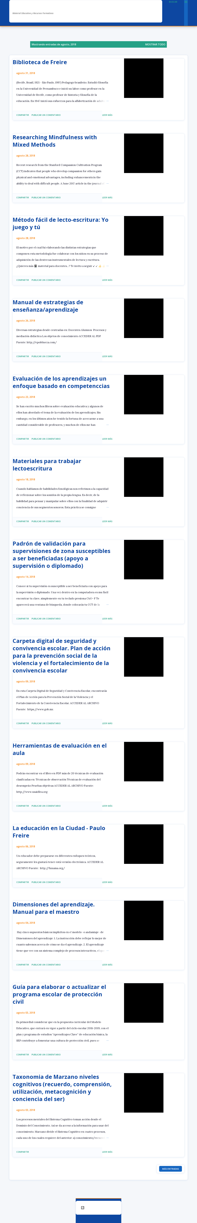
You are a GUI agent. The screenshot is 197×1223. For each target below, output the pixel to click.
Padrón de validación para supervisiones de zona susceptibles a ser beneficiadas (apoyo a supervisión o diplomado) (61, 554)
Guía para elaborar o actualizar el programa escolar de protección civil (59, 994)
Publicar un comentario (46, 114)
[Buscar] (173, 2)
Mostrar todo (155, 44)
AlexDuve (24, 7)
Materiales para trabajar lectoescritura (47, 464)
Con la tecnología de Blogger (98, 1207)
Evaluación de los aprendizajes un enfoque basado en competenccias (61, 382)
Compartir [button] (22, 114)
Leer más (107, 114)
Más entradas (170, 1168)
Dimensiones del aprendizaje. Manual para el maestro (54, 908)
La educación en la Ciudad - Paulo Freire (59, 831)
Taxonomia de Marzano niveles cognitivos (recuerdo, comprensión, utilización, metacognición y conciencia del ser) (62, 1088)
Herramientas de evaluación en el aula (60, 749)
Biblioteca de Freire (40, 62)
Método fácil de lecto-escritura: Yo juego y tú (61, 223)
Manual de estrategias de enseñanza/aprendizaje (48, 305)
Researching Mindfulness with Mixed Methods (55, 140)
